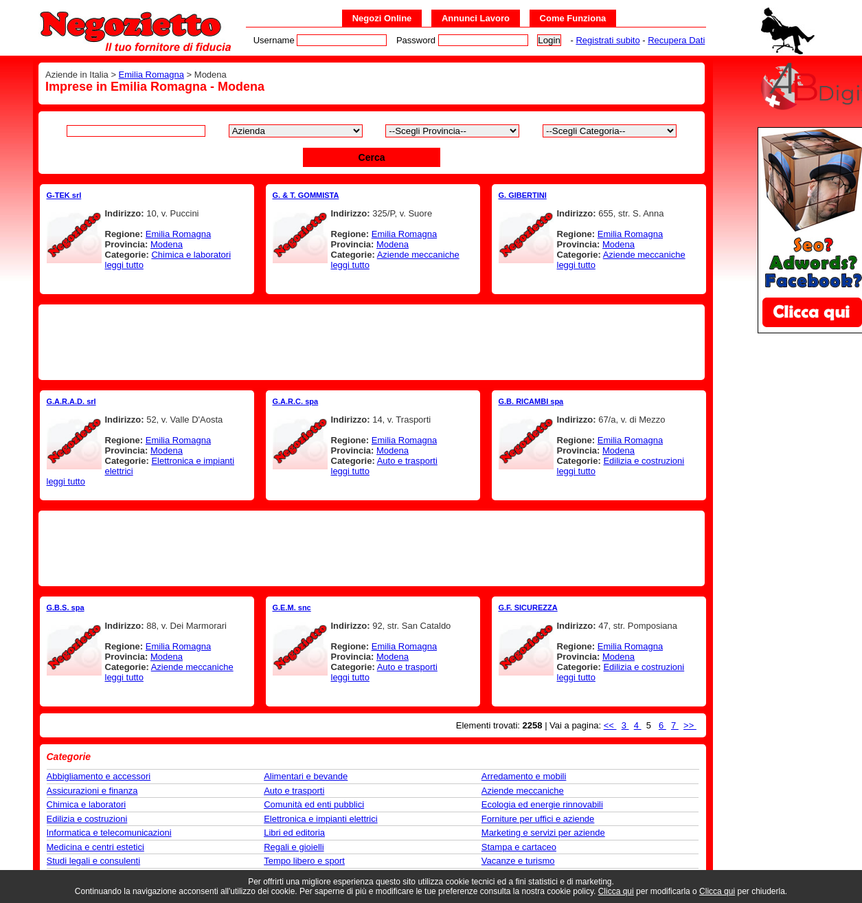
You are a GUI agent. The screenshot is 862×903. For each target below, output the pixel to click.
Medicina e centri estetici (95, 847)
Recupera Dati (676, 40)
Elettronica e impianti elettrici (320, 819)
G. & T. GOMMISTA (306, 195)
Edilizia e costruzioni (643, 461)
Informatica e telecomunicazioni (109, 832)
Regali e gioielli (294, 847)
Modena (166, 244)
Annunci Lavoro (476, 18)
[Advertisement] (372, 342)
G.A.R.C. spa (296, 401)
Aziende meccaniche (418, 254)
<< (610, 725)
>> (689, 725)
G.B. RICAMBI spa (531, 401)
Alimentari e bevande (306, 776)
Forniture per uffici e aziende (538, 819)
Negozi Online (382, 18)
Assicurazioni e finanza (92, 790)
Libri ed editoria (294, 832)
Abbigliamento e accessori (99, 776)
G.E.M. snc (292, 607)
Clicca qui (616, 891)
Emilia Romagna (151, 74)
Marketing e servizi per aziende (543, 832)
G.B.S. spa (65, 607)
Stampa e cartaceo (518, 847)
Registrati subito (607, 40)
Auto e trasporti (407, 461)
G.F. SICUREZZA (528, 607)
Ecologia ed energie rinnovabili (542, 804)
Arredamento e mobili (524, 776)
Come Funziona (573, 18)
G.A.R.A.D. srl (71, 401)
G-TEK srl (64, 195)
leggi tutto (124, 265)
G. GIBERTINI (523, 195)
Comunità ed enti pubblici (314, 804)
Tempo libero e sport (304, 861)
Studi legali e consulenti (94, 861)
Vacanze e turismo (518, 861)
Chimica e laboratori (191, 254)
